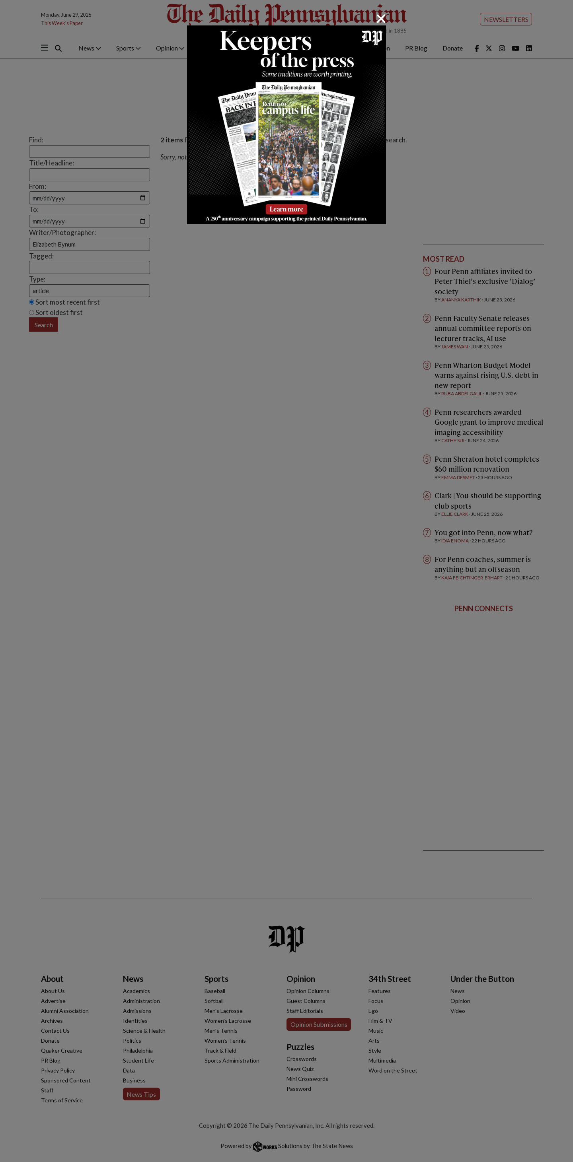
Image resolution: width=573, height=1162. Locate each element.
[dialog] (286, 581)
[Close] (381, 18)
